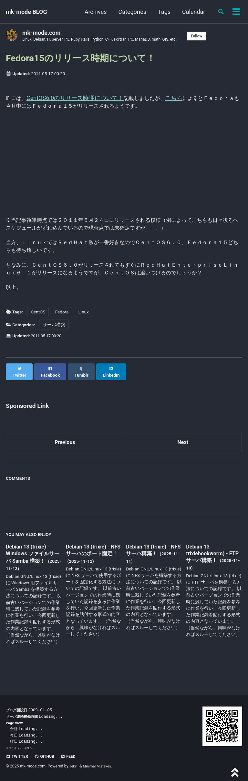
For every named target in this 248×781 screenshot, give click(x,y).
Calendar (191, 11)
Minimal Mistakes (99, 766)
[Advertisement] (124, 164)
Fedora (61, 332)
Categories (130, 11)
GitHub (48, 756)
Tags (161, 11)
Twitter (18, 756)
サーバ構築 (54, 345)
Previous (65, 458)
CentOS (38, 332)
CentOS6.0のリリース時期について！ (77, 98)
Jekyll (74, 766)
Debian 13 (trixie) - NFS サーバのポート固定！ (92, 570)
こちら (181, 98)
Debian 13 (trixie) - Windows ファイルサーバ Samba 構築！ (33, 570)
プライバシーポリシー (23, 748)
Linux (83, 332)
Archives (93, 11)
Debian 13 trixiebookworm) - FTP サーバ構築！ (209, 570)
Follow (216, 36)
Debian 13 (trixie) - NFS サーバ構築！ (150, 567)
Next (183, 458)
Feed (74, 756)
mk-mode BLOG (26, 11)
